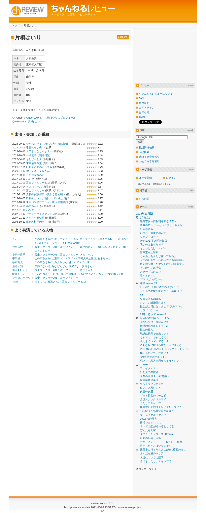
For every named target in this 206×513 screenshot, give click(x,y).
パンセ (30, 178)
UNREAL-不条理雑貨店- (154, 240)
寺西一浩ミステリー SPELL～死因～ (162, 441)
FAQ (141, 98)
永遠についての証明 (152, 457)
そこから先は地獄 (150, 267)
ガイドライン (146, 107)
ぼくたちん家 (148, 430)
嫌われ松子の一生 (36, 221)
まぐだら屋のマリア (152, 453)
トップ (16, 25)
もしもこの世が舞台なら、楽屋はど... (162, 291)
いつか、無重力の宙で (153, 233)
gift (141, 294)
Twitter (142, 116)
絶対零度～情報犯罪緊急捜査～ (158, 221)
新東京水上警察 (149, 252)
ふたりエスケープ (150, 403)
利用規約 (144, 102)
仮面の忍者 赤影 (150, 438)
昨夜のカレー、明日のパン (42, 198)
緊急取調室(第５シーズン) (155, 318)
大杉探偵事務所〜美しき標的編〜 (45, 194)
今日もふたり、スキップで (155, 461)
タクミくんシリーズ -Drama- (157, 434)
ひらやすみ (146, 229)
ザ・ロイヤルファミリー (154, 414)
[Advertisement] (46, 318)
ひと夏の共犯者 (149, 372)
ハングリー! (33, 210)
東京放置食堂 (34, 163)
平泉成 (16, 258)
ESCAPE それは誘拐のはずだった (160, 287)
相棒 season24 (148, 283)
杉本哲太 (17, 262)
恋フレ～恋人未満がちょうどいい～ (161, 360)
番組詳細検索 (146, 147)
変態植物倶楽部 (149, 380)
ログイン (171, 177)
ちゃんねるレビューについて (156, 93)
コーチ (144, 364)
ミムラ (16, 239)
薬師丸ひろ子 (20, 270)
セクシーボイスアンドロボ (42, 213)
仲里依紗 (17, 246)
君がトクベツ (148, 275)
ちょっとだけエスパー (153, 248)
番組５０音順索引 (149, 156)
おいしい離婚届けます (153, 302)
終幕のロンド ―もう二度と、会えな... (162, 225)
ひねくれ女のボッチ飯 (39, 167)
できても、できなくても (154, 337)
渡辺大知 (17, 266)
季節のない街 (34, 147)
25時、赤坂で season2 (153, 314)
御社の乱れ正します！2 (154, 325)
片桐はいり (34, 121)
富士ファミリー (35, 190)
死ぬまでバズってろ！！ (154, 341)
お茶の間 (144, 198)
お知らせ (144, 112)
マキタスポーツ (21, 277)
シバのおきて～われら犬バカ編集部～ (48, 143)
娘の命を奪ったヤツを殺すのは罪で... (162, 263)
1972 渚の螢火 (148, 418)
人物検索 (144, 152)
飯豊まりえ (18, 273)
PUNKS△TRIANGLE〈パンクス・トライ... (165, 348)
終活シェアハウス (150, 422)
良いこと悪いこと (150, 387)
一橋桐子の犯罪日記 (38, 155)
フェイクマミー (149, 368)
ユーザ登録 (145, 177)
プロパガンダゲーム (152, 279)
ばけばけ (145, 217)
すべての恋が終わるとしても (157, 426)
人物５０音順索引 (149, 161)
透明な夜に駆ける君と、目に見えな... (162, 345)
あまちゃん (32, 205)
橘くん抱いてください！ (154, 353)
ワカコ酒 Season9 (150, 298)
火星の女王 (146, 391)
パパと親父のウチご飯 (153, 395)
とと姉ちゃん (34, 186)
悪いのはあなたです (152, 244)
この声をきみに (35, 174)
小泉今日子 (18, 254)
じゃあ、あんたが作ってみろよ (158, 256)
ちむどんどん (34, 159)
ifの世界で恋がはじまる (153, 356)
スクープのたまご (150, 271)
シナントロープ (149, 236)
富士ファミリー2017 (38, 182)
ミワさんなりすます (38, 151)
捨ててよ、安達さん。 (39, 170)
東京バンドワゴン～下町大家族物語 (47, 202)
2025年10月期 (144, 213)
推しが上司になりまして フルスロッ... (162, 306)
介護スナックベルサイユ (154, 399)
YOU (15, 281)
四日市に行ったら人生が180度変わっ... (163, 449)
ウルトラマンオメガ (152, 383)
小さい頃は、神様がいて (154, 321)
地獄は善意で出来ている (154, 333)
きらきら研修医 (35, 217)
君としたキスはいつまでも (155, 445)
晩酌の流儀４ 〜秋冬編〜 (155, 376)
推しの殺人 (146, 329)
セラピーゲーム (149, 310)
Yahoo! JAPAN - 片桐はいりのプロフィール (50, 117)
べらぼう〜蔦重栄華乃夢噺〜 (157, 410)
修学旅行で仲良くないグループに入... (162, 407)
